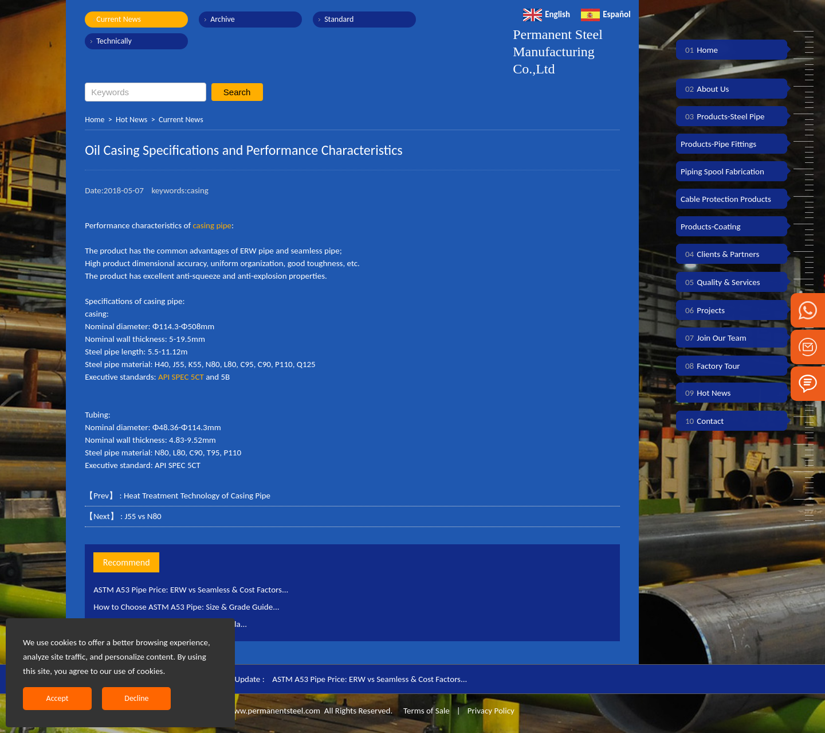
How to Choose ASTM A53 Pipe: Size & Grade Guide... (186, 607)
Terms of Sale (426, 710)
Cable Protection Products (726, 199)
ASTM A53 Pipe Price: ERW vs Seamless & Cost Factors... (190, 589)
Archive (222, 19)
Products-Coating (711, 226)
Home (94, 119)
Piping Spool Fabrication (722, 171)
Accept (57, 698)
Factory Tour (710, 366)
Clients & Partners (720, 254)
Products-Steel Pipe (723, 116)
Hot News (131, 119)
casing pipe (211, 225)
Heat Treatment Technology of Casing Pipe (197, 495)
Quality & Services (720, 282)
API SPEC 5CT (181, 377)
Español (606, 14)
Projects (703, 310)
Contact (702, 421)
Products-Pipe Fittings (718, 144)
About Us (705, 89)
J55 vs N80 (142, 516)
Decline (136, 698)
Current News (118, 19)
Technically (114, 41)
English (546, 14)
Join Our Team (714, 338)
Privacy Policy (490, 710)
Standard (338, 19)
